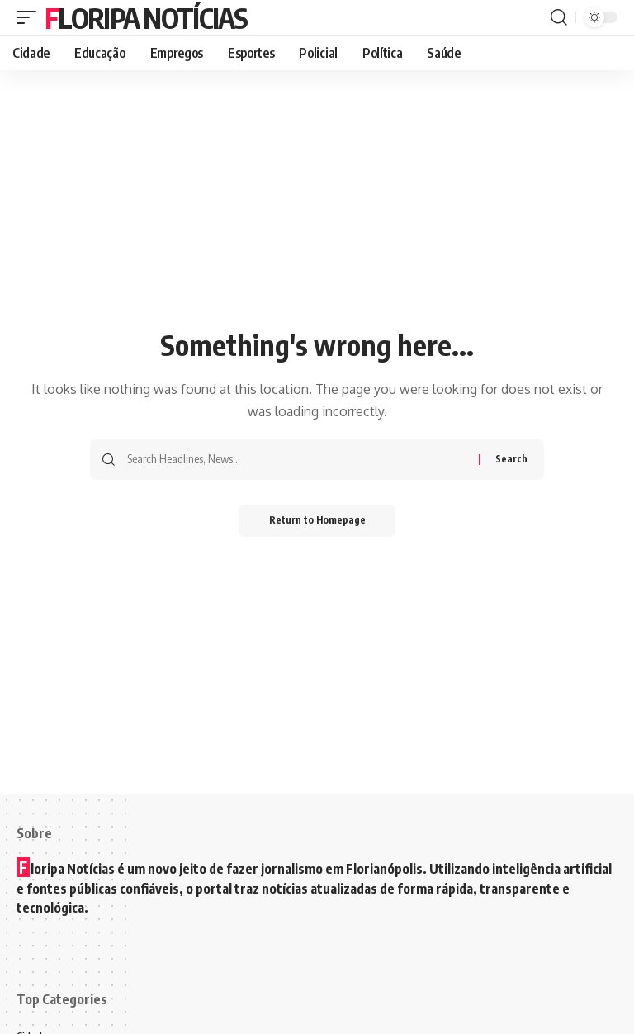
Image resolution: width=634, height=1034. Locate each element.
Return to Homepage (317, 521)
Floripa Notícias (146, 17)
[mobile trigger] (31, 17)
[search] (558, 17)
